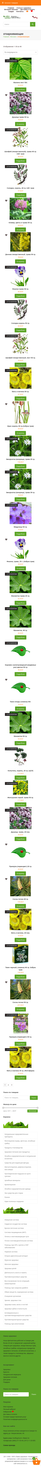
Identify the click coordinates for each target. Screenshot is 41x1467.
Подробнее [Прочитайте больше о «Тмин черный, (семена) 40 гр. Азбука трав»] (20, 977)
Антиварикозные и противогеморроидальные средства (18, 1314)
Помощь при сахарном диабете (16, 1288)
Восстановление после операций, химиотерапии (17, 1282)
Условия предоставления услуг (14, 1417)
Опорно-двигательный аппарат (16, 1256)
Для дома (6, 1380)
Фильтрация (32, 1111)
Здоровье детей (10, 1268)
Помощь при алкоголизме (14, 1324)
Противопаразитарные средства (17, 1320)
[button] (10, 3)
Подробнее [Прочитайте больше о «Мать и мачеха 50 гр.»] (20, 399)
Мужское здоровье (12, 1260)
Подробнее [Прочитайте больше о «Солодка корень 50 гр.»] (20, 330)
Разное (7, 1197)
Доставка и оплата (10, 1414)
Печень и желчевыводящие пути (17, 1236)
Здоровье (6, 1369)
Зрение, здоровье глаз (13, 1300)
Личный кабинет (9, 1409)
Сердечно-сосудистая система (16, 1224)
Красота (6, 1372)
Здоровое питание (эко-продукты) (17, 1152)
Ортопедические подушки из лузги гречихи (18, 1175)
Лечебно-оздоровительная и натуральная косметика (20, 1157)
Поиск (33, 1098)
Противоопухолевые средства (16, 1277)
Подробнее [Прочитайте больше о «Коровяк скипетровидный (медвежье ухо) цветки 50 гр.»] (20, 674)
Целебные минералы (12, 1180)
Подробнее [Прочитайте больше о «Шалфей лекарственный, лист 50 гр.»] (20, 365)
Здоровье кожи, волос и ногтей (16, 1304)
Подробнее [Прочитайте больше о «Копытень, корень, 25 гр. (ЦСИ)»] (20, 778)
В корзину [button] (20, 124)
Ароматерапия (10, 1185)
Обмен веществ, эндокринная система (19, 1292)
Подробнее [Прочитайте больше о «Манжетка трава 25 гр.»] (20, 603)
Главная (6, 37)
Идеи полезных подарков (14, 1201)
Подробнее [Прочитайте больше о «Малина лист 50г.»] (20, 89)
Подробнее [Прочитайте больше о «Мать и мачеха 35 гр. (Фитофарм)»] (20, 1078)
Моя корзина (8, 1407)
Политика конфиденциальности (15, 1419)
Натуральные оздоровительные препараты (16, 1135)
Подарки (6, 1382)
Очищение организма (13, 1296)
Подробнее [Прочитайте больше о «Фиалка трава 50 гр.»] (20, 296)
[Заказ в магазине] (20, 52)
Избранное (8, 1412)
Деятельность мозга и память (16, 1273)
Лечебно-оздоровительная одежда (18, 1189)
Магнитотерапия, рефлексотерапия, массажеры (18, 1168)
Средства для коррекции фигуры (17, 1163)
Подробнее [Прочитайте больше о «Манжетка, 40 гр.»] (20, 637)
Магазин (13, 37)
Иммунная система (12, 1220)
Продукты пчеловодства (14, 1148)
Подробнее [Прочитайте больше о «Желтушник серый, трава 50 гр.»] (20, 804)
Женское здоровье (11, 1264)
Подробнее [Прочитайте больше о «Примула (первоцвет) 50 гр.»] (20, 1044)
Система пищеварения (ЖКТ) (15, 1232)
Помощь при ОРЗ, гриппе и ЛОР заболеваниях (16, 1246)
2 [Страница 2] (8, 1085)
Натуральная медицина (12, 1374)
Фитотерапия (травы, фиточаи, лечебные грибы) (20, 1142)
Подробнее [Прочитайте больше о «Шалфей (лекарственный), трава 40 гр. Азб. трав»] (20, 161)
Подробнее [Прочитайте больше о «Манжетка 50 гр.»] (20, 743)
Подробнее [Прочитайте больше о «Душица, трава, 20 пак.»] (20, 839)
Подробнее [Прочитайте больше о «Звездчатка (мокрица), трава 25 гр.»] (20, 466)
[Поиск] (32, 24)
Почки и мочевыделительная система (19, 1241)
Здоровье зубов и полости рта (16, 1309)
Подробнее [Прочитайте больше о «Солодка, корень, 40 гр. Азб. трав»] (20, 195)
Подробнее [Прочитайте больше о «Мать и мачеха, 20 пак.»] (20, 940)
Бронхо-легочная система (14, 1228)
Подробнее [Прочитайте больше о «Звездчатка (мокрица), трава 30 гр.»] (20, 499)
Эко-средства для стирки (14, 1193)
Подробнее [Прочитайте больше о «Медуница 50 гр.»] (20, 534)
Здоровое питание (10, 1377)
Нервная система (11, 1252)
